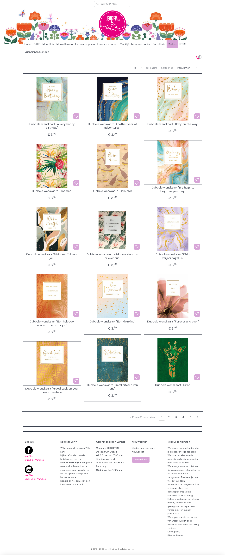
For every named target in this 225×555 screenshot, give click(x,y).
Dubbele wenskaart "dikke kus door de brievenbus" (112, 256)
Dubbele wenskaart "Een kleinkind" (112, 321)
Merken (172, 44)
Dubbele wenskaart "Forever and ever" (173, 321)
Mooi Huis (48, 44)
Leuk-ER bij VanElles (35, 478)
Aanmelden (140, 459)
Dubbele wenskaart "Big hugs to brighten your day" (172, 189)
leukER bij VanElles (34, 459)
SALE (37, 44)
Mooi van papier (140, 44)
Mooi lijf (124, 44)
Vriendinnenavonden (37, 52)
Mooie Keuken (64, 44)
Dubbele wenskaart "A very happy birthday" (52, 125)
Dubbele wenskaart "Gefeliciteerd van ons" (112, 386)
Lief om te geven (85, 44)
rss (133, 549)
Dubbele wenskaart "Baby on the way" (173, 124)
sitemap (126, 549)
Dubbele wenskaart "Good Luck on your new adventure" (52, 390)
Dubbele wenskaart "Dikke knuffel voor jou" (52, 256)
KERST (183, 44)
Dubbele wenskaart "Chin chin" (112, 191)
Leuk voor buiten (107, 44)
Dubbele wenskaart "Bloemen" (52, 191)
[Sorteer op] (187, 68)
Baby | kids (159, 44)
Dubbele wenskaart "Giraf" (173, 385)
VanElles (29, 456)
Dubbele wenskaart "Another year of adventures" (112, 125)
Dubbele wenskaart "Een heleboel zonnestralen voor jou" (52, 323)
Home (28, 44)
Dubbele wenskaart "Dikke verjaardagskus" (173, 256)
